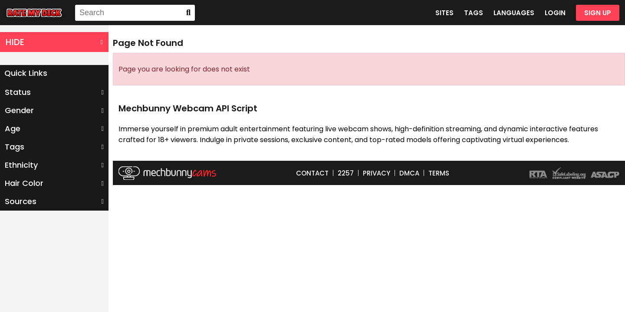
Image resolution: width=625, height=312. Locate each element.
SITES (444, 12)
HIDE (54, 42)
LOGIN (555, 12)
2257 (346, 173)
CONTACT (312, 173)
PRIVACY (376, 173)
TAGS (473, 12)
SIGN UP (597, 12)
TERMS (438, 173)
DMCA (409, 173)
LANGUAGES (513, 12)
